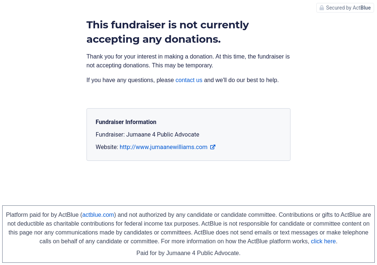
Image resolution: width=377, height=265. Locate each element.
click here (323, 241)
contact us (189, 80)
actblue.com (98, 215)
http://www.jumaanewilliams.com (167, 147)
